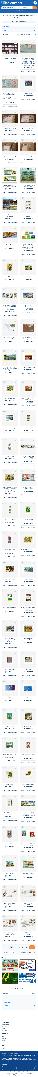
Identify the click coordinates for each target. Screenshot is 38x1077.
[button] (31, 7)
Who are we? (5, 1024)
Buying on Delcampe (7, 1050)
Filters (4, 30)
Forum (3, 1040)
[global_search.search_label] (24, 7)
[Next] (32, 947)
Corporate (5, 1026)
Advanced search (19, 10)
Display (6, 34)
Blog (4, 1036)
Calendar (4, 1038)
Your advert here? (18, 987)
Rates (3, 1028)
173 (26, 947)
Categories (6, 26)
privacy (3, 1074)
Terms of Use (29, 1073)
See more (4, 1064)
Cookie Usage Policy (11, 1074)
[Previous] (6, 947)
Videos (3, 1042)
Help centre (5, 1048)
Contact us (4, 1030)
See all (34, 993)
